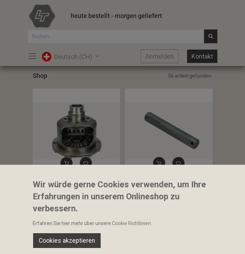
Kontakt (202, 56)
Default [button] (185, 227)
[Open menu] (122, 244)
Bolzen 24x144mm (148, 179)
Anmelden (159, 56)
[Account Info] (222, 242)
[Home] (23, 242)
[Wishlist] (172, 242)
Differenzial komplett (59, 179)
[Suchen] (72, 242)
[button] (66, 163)
